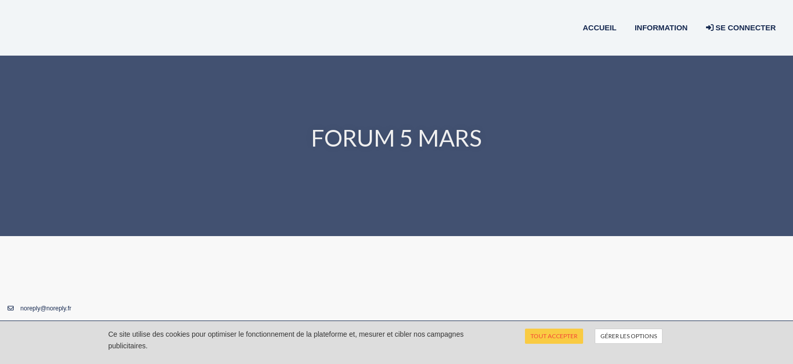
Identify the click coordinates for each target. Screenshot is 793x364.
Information (661, 27)
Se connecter (741, 27)
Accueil (599, 27)
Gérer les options (628, 336)
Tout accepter (554, 336)
